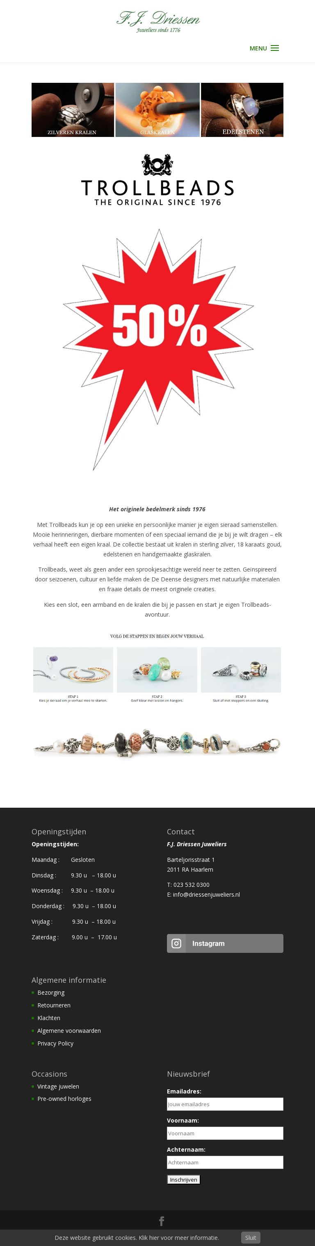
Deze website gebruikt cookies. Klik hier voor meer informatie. (137, 1237)
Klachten (48, 1018)
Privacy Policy (55, 1043)
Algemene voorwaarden (69, 1030)
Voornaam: (183, 1120)
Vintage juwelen (58, 1086)
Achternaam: (186, 1149)
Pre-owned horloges (64, 1098)
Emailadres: (184, 1091)
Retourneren (54, 1005)
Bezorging (50, 992)
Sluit (250, 1237)
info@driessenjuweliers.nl (206, 894)
